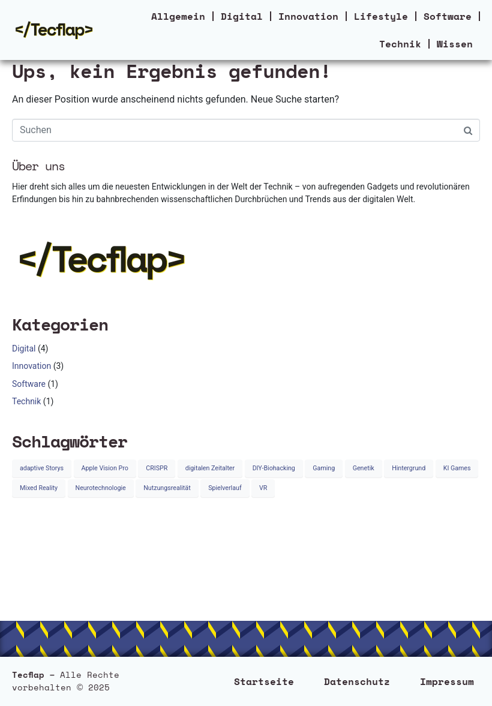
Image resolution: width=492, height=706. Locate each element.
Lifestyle (381, 16)
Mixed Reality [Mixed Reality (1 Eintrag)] (39, 488)
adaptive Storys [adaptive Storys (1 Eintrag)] (42, 468)
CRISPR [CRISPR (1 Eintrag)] (156, 468)
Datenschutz (357, 681)
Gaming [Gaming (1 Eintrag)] (324, 468)
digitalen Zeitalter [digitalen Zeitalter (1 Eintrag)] (210, 468)
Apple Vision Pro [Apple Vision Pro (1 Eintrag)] (105, 468)
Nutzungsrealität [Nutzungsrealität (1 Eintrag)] (166, 488)
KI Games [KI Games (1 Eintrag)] (457, 468)
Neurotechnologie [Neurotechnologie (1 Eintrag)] (101, 488)
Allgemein (178, 16)
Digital (242, 16)
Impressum (447, 681)
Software (448, 16)
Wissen (455, 43)
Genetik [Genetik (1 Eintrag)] (363, 468)
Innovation (308, 16)
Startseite (264, 681)
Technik (400, 43)
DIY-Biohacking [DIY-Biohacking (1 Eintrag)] (274, 468)
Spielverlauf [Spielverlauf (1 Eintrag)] (224, 488)
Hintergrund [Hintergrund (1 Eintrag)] (408, 468)
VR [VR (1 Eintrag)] (263, 488)
